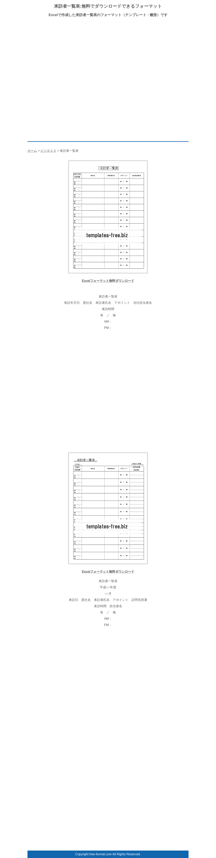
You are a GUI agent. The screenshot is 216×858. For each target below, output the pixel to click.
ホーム (32, 150)
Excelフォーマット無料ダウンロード (108, 280)
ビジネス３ (48, 150)
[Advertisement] (108, 49)
